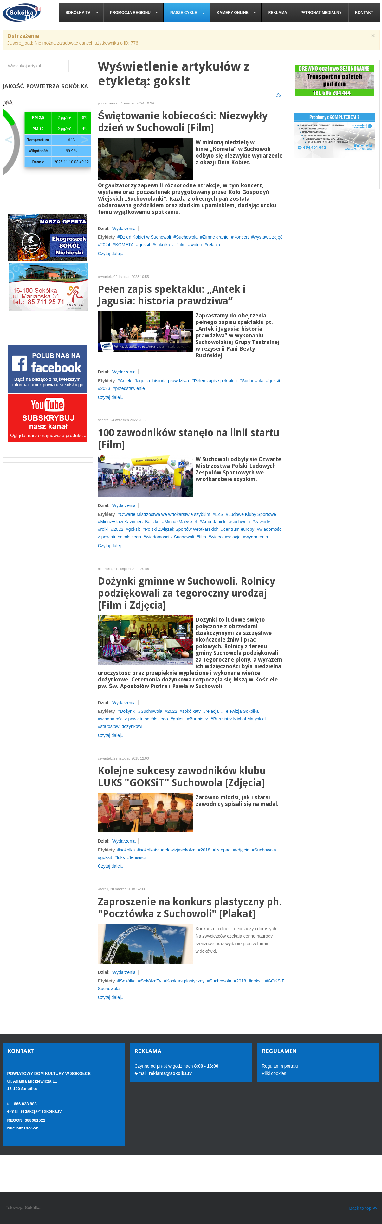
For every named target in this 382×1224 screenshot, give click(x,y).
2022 (118, 529)
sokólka (127, 849)
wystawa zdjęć (268, 237)
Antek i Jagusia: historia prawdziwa (154, 380)
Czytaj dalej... (111, 253)
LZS (219, 514)
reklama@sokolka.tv (170, 1073)
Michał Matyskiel (181, 521)
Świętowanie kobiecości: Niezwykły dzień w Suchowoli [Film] (183, 122)
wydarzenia (257, 536)
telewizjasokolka (179, 849)
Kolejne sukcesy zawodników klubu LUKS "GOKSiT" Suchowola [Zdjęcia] (182, 777)
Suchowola (187, 237)
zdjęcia (242, 849)
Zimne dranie (216, 237)
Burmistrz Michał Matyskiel (239, 718)
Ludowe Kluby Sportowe (252, 514)
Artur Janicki (214, 521)
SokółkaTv (151, 980)
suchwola (240, 521)
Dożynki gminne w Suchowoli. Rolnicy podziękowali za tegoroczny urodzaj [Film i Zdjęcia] (186, 593)
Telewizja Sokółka (241, 711)
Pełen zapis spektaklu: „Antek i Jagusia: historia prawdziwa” (172, 295)
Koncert (241, 237)
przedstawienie (130, 388)
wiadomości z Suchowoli (170, 536)
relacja (213, 244)
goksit (144, 244)
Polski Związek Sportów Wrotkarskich (181, 529)
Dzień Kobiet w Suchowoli (145, 237)
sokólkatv (164, 244)
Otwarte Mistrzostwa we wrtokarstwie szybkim (165, 514)
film (181, 244)
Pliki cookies (274, 1073)
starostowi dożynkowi (121, 726)
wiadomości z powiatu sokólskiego (134, 718)
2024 (105, 244)
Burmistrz (199, 718)
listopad (222, 849)
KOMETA (124, 244)
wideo (196, 244)
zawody (262, 521)
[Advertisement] (48, 562)
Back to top (363, 1208)
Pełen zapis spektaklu (215, 380)
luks (121, 857)
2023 (105, 388)
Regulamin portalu (280, 1066)
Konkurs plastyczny (185, 980)
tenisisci (138, 857)
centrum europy (238, 529)
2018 (205, 849)
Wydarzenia (124, 228)
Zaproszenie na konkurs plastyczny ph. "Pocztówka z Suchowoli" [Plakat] (190, 908)
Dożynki (128, 711)
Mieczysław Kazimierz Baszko (130, 521)
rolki (104, 529)
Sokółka (128, 980)
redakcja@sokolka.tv (41, 1111)
